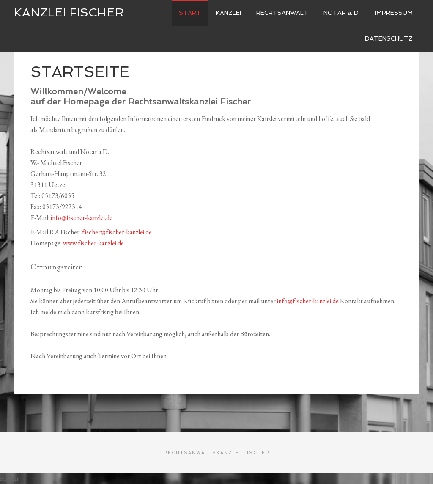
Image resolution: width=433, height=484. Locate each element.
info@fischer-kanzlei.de (81, 217)
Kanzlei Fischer (69, 12)
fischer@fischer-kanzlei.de (117, 232)
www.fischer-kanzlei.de (93, 243)
